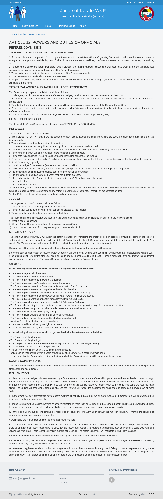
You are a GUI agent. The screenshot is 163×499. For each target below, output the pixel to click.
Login (150, 2)
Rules (23, 34)
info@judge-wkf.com (23, 478)
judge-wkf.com (18, 494)
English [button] (127, 2)
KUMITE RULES (37, 34)
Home (14, 34)
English (62, 478)
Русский (63, 482)
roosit (92, 494)
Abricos (144, 494)
